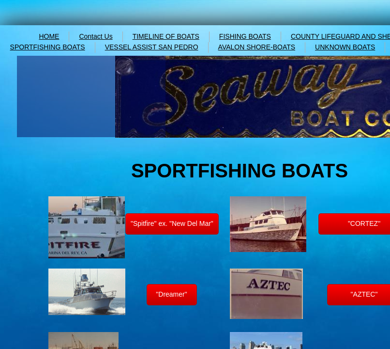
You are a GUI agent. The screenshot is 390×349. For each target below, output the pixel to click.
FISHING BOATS (245, 36)
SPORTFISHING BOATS (47, 47)
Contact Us (95, 36)
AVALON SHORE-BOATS (256, 47)
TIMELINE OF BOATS (166, 36)
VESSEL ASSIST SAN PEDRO (151, 47)
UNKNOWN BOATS (345, 47)
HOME (49, 36)
